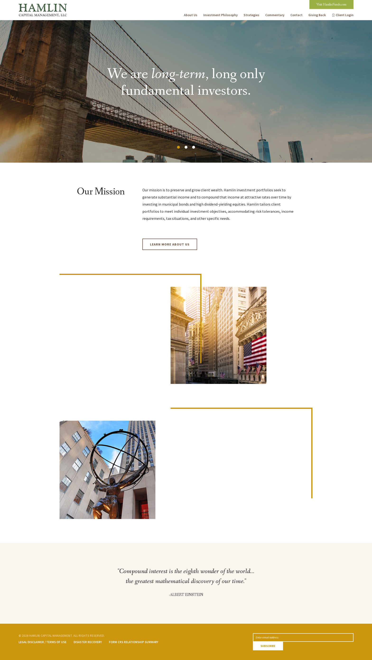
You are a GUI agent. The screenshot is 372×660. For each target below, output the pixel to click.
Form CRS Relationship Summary (133, 642)
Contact (296, 15)
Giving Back (317, 15)
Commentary (274, 15)
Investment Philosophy (220, 15)
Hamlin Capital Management (42, 3)
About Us (190, 15)
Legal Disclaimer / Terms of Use (42, 642)
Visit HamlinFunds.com (331, 4)
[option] (186, 91)
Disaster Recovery (88, 642)
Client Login (344, 15)
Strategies (251, 15)
